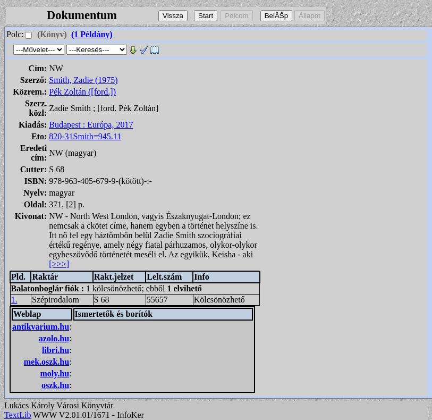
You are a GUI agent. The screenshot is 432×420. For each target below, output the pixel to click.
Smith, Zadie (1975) (83, 80)
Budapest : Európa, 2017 (91, 124)
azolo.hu (54, 338)
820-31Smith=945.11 (85, 136)
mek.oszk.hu (46, 361)
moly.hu (54, 373)
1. (14, 299)
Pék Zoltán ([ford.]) (82, 91)
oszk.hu (55, 385)
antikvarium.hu (40, 326)
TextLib (17, 414)
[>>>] (59, 263)
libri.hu (55, 350)
